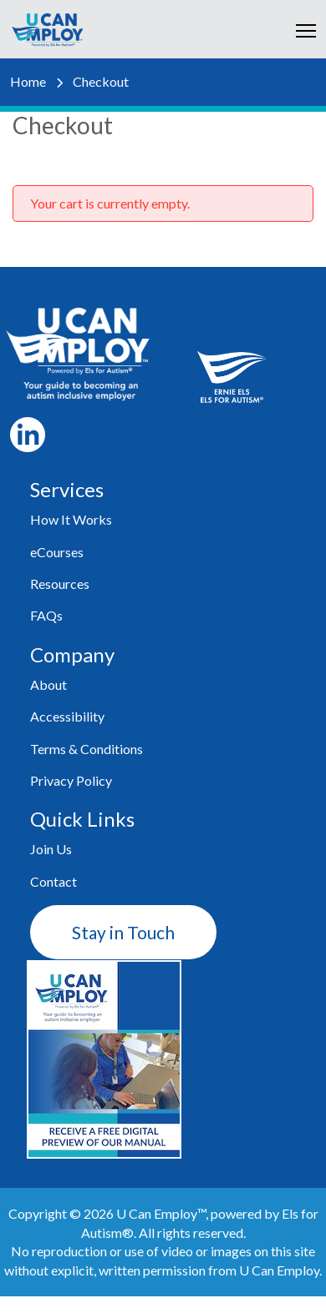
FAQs (46, 615)
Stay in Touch (123, 932)
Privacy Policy (71, 780)
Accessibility (67, 716)
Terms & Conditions (86, 749)
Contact (53, 881)
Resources (59, 583)
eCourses (57, 552)
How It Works (71, 519)
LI (27, 434)
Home (28, 81)
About (48, 684)
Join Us (51, 849)
